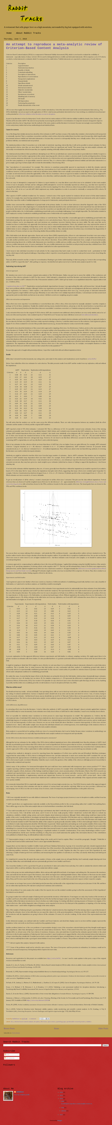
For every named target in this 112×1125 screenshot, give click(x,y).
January (63, 1111)
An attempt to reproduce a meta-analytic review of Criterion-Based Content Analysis (54, 46)
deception (37, 1021)
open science (52, 1021)
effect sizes (43, 1021)
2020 (61, 1092)
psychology (59, 1021)
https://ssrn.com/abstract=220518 (38, 1000)
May (62, 1107)
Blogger (59, 1120)
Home (9, 33)
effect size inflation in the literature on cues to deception (37, 114)
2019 (61, 1095)
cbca (12, 1021)
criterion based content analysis (23, 1021)
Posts (6, 1054)
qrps (64, 1021)
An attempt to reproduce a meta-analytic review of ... (77, 1103)
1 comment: (33, 1019)
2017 (61, 1114)
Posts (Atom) (16, 1033)
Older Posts (103, 1029)
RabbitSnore (20, 1092)
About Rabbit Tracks (28, 33)
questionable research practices (76, 1021)
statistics (88, 1021)
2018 (61, 1098)
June (62, 1101)
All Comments (9, 1058)
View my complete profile (22, 1094)
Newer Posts (9, 1029)
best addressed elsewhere (90, 315)
